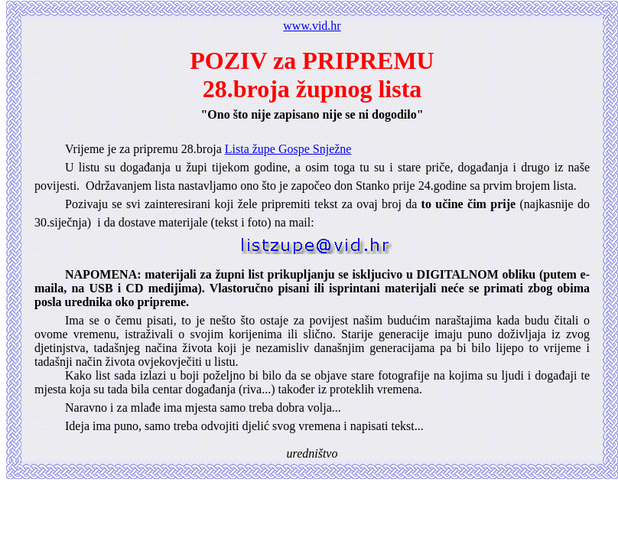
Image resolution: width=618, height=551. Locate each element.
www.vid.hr (311, 25)
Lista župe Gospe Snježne (288, 148)
